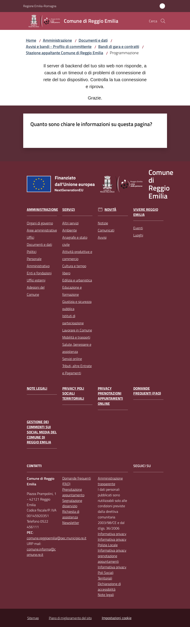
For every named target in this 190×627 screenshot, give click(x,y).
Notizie (103, 223)
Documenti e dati (93, 40)
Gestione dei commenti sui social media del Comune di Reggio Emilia (42, 432)
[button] (163, 21)
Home (31, 40)
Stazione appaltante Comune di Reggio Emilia (64, 53)
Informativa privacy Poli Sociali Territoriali (112, 572)
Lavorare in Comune (77, 330)
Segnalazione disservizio (72, 503)
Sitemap (33, 618)
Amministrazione (57, 40)
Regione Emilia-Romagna (39, 6)
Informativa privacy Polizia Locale (112, 542)
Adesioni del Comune (36, 291)
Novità (110, 209)
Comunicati (106, 230)
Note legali (37, 388)
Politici (31, 251)
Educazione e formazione (72, 291)
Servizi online (72, 358)
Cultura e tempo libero (74, 269)
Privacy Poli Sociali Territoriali (73, 393)
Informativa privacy (112, 533)
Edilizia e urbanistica (77, 280)
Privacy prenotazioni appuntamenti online (110, 396)
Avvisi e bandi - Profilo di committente (59, 46)
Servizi (68, 209)
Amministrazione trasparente (110, 481)
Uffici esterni (36, 280)
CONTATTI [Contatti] (34, 465)
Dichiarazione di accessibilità (109, 586)
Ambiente (69, 230)
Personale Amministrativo (38, 262)
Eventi (138, 228)
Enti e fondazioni (39, 273)
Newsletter (70, 522)
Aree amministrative (42, 230)
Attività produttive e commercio (77, 255)
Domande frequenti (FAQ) (147, 391)
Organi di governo (40, 223)
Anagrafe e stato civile (74, 241)
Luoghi (138, 235)
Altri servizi (70, 223)
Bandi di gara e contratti (118, 46)
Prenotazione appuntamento (73, 492)
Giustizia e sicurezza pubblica (77, 305)
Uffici (30, 237)
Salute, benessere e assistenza (76, 348)
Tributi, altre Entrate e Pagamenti (77, 369)
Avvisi (102, 237)
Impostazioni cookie (117, 618)
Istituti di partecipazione (73, 319)
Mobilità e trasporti (76, 337)
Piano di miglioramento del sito (70, 618)
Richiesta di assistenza (70, 514)
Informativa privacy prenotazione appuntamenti (112, 556)
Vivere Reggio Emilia (145, 212)
